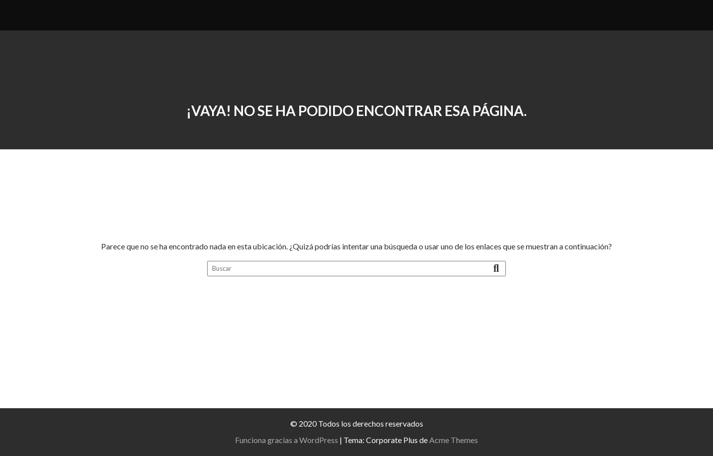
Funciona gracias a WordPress (286, 440)
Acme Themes (453, 440)
